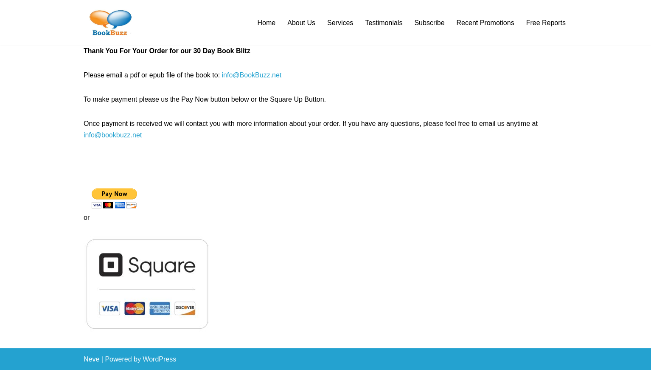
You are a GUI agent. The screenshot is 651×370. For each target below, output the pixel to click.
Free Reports (546, 22)
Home (267, 22)
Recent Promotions (485, 22)
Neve (91, 359)
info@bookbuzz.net (113, 135)
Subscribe (429, 22)
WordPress (159, 359)
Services (340, 22)
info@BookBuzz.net (252, 75)
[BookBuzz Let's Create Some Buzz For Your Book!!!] (109, 22)
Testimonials (383, 22)
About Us (301, 22)
